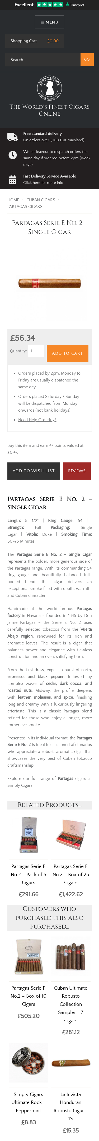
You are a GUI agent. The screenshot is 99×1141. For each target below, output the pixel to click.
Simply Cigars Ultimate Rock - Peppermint (28, 1103)
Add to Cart (67, 353)
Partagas (65, 778)
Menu (52, 22)
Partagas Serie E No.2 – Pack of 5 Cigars (28, 875)
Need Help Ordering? (37, 419)
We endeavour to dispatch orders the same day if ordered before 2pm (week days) (56, 158)
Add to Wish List (34, 471)
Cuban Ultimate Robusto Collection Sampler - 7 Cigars (70, 1004)
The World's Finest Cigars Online (49, 110)
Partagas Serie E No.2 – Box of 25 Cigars (71, 875)
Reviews (77, 471)
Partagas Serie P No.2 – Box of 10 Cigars (28, 996)
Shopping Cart (24, 41)
